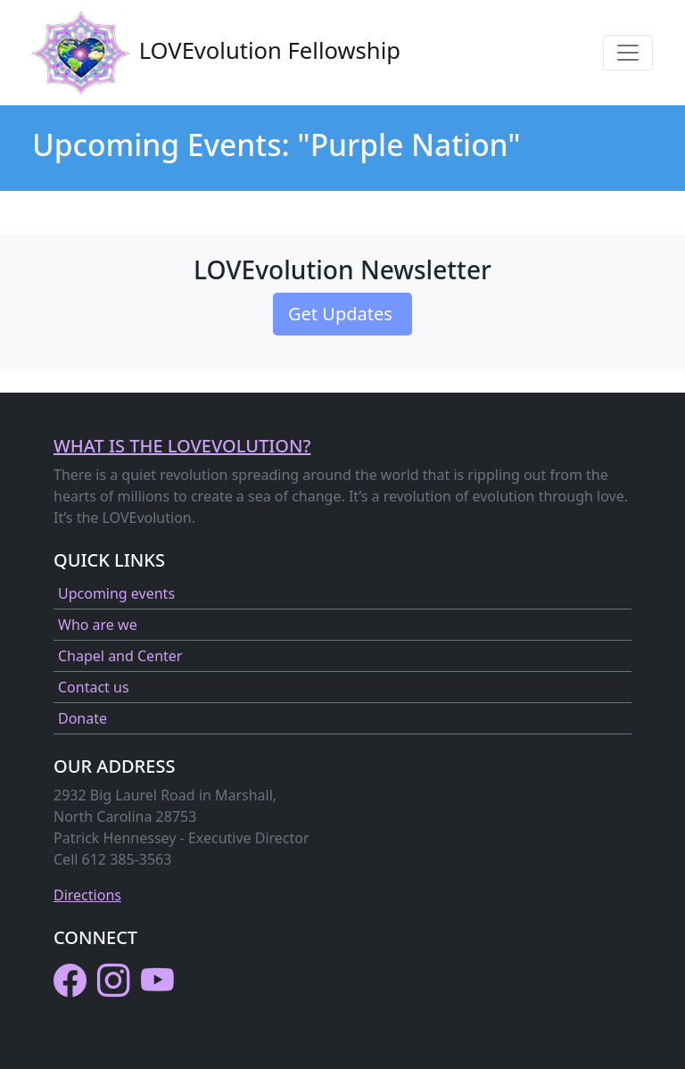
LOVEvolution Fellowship (216, 53)
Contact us (93, 687)
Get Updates (342, 314)
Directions (87, 895)
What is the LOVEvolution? (182, 446)
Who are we (97, 624)
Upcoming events (116, 593)
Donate (82, 718)
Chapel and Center (120, 656)
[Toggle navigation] (628, 52)
